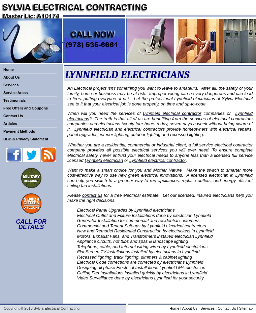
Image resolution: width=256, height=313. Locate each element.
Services (11, 85)
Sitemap (246, 308)
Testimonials (14, 100)
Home (8, 70)
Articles (10, 124)
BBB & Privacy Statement (25, 139)
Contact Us (13, 116)
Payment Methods (19, 131)
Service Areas (15, 93)
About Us (11, 77)
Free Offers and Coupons (25, 108)
